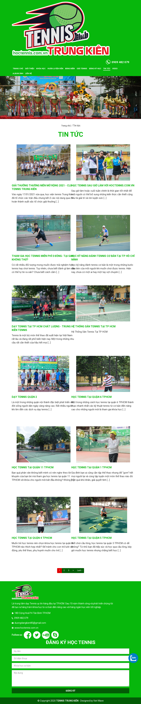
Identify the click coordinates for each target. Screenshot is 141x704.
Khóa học (41, 69)
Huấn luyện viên (55, 69)
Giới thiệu (29, 69)
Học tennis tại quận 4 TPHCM (32, 537)
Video (115, 69)
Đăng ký (70, 690)
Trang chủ (18, 69)
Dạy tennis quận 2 (24, 396)
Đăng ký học (95, 69)
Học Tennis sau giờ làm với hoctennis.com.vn (102, 185)
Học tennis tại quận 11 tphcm (33, 467)
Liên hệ (28, 73)
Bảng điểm (70, 69)
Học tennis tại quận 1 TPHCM (91, 467)
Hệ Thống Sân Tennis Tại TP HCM (93, 326)
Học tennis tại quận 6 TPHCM (91, 396)
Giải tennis (82, 69)
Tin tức (106, 69)
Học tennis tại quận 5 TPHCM (91, 537)
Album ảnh (18, 73)
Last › (79, 570)
